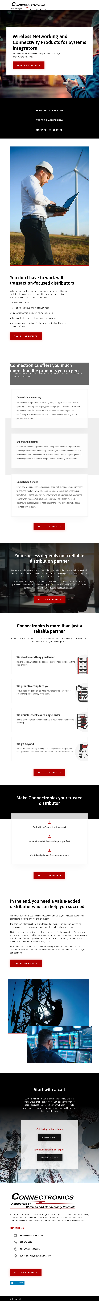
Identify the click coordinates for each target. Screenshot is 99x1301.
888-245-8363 (49, 1138)
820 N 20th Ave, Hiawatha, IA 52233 (35, 1256)
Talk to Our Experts (28, 65)
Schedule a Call (49, 1155)
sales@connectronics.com (31, 1235)
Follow (19, 1283)
